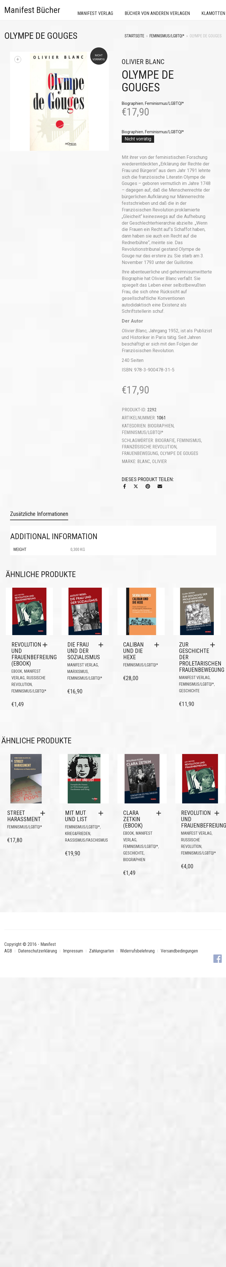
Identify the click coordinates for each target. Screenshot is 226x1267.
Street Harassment (24, 816)
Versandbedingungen (179, 951)
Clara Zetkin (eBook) (133, 819)
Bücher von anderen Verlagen (157, 13)
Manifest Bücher (32, 10)
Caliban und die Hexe (133, 651)
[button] (46, 644)
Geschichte (189, 691)
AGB (8, 951)
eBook (16, 671)
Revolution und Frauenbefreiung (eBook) (34, 654)
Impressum (73, 951)
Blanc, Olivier (152, 461)
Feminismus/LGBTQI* (167, 36)
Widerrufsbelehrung (137, 951)
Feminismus (189, 440)
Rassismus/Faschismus (86, 840)
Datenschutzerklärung (37, 951)
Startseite (134, 36)
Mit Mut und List (76, 816)
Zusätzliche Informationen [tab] (39, 513)
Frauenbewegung (140, 453)
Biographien (132, 103)
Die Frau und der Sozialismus (83, 651)
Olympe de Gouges (179, 453)
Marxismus (77, 671)
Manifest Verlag (95, 13)
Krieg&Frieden (77, 833)
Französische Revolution (149, 447)
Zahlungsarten (101, 951)
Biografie (165, 440)
